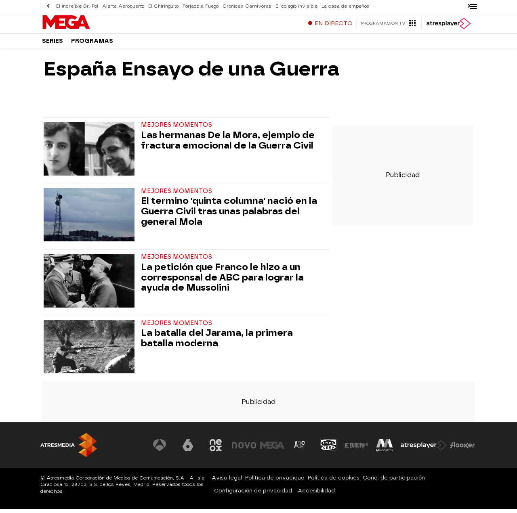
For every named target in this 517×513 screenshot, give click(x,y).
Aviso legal (227, 482)
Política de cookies (333, 482)
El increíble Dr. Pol (77, 6)
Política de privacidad (275, 482)
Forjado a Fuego (201, 6)
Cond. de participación (394, 482)
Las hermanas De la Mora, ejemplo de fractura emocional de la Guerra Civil (228, 144)
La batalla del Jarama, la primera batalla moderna (217, 342)
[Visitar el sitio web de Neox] (216, 449)
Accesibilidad (316, 495)
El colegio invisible (296, 6)
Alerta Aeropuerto (123, 6)
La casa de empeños (346, 6)
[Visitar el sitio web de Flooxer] (462, 449)
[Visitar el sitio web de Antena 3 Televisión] (159, 449)
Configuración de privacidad (253, 495)
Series (52, 44)
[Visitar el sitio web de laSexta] (188, 449)
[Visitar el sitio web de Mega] (272, 449)
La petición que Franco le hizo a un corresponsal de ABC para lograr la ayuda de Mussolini (222, 281)
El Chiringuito (163, 6)
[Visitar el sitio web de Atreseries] (300, 449)
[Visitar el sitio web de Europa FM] (356, 449)
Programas (92, 44)
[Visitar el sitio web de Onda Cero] (328, 449)
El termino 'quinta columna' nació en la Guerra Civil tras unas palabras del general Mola (229, 215)
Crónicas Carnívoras (247, 6)
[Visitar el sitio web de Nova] (244, 449)
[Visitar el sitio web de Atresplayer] (424, 449)
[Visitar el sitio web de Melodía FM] (384, 449)
